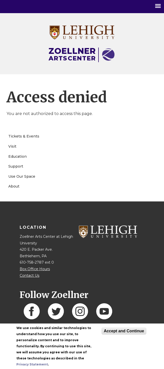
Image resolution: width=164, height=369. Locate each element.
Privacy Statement (32, 364)
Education (17, 156)
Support (15, 166)
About (13, 186)
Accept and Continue (124, 331)
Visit (12, 146)
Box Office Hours (35, 269)
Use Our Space (21, 176)
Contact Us (29, 275)
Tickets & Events (23, 136)
